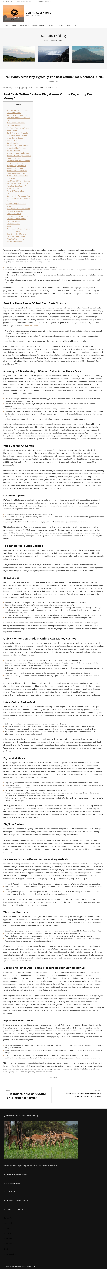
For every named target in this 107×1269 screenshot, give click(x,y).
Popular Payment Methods (17, 158)
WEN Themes (31, 1266)
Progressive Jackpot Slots (16, 166)
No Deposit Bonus (14, 214)
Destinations (24, 25)
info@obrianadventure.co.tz (23, 1)
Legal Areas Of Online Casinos (18, 181)
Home (6, 25)
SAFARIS (52, 25)
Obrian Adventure (38, 12)
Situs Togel (8, 1228)
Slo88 (6, 1249)
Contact (60, 25)
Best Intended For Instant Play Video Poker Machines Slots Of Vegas (18, 198)
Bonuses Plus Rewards (15, 168)
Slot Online (8, 1239)
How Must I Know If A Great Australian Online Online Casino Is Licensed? (17, 218)
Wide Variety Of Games (16, 123)
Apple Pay (10, 226)
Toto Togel (8, 1223)
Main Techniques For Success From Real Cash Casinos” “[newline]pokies (18, 186)
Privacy (69, 25)
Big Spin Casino (13, 143)
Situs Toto (7, 1233)
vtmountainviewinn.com (32, 325)
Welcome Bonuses (14, 150)
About (14, 25)
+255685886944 (8, 1)
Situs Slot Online (10, 1254)
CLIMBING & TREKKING (38, 25)
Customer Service (13, 224)
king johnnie (53, 1077)
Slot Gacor (8, 1244)
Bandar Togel (9, 1218)
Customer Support (14, 125)
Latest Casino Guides (15, 138)
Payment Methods (14, 140)
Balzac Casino (12, 130)
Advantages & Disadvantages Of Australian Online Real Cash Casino (18, 117)
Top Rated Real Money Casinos (18, 128)
